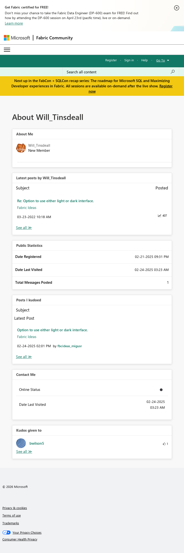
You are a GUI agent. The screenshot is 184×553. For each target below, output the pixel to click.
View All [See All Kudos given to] (24, 451)
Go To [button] (160, 60)
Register (111, 60)
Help (144, 60)
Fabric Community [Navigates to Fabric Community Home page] (54, 38)
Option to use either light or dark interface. (52, 329)
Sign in (129, 60)
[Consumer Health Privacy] (92, 539)
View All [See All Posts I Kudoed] (24, 356)
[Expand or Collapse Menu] (7, 50)
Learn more (14, 23)
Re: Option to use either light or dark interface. (55, 200)
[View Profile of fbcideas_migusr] (69, 346)
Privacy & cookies (14, 508)
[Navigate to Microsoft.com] (17, 38)
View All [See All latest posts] (24, 227)
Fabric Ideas (26, 207)
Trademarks (10, 523)
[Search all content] (121, 71)
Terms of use (11, 515)
